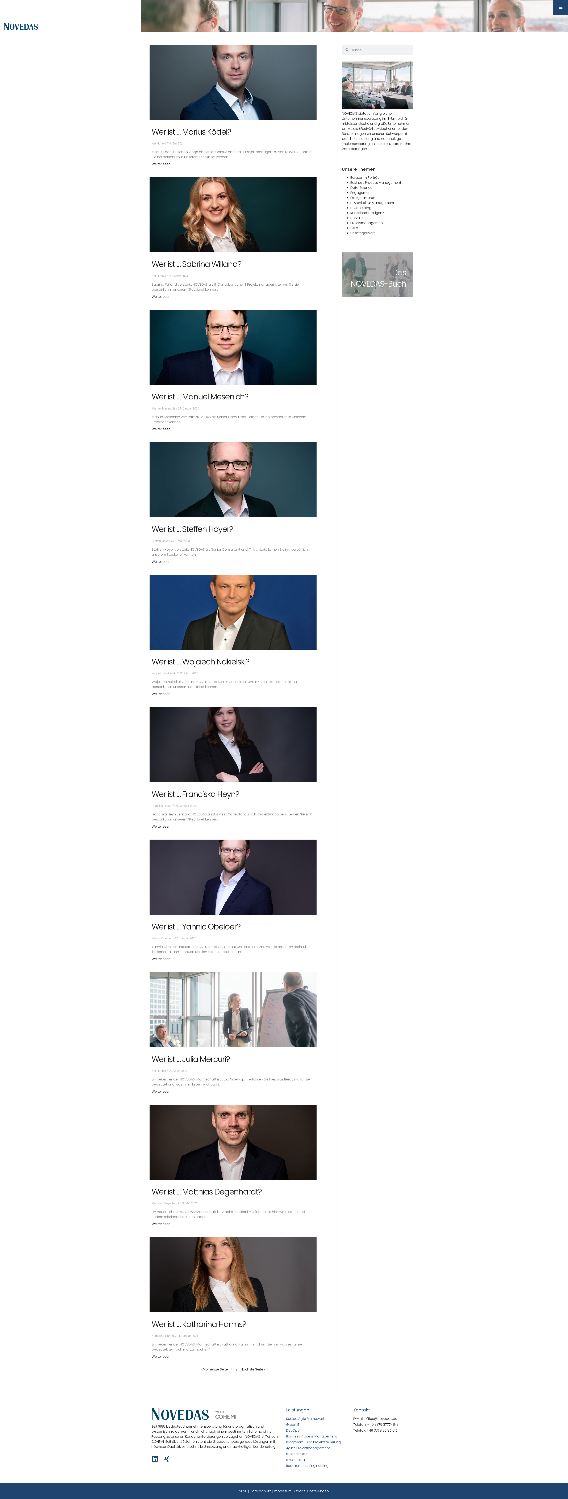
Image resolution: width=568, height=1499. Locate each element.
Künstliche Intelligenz (367, 212)
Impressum (283, 1491)
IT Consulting (360, 207)
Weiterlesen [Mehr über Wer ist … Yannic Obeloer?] (161, 959)
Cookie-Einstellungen (311, 1491)
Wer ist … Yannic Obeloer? (196, 926)
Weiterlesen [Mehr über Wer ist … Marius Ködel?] (161, 164)
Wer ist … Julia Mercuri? (191, 1059)
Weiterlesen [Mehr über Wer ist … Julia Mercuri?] (161, 1091)
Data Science (361, 187)
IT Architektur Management (372, 202)
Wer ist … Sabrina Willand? (196, 264)
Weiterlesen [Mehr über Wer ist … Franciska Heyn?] (161, 826)
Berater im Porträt (364, 177)
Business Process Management (375, 182)
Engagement (361, 192)
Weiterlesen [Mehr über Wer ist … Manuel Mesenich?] (161, 429)
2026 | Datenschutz (255, 1491)
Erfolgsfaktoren (362, 197)
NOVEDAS (358, 217)
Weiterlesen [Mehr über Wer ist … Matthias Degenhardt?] (161, 1224)
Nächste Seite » (253, 1369)
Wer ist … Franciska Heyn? (195, 794)
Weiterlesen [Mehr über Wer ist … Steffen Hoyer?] (161, 561)
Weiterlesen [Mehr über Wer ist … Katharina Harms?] (161, 1356)
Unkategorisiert (362, 233)
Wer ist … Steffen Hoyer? (192, 529)
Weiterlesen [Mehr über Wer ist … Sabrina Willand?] (161, 296)
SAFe (354, 228)
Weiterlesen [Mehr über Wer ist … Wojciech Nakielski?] (161, 694)
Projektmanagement (367, 223)
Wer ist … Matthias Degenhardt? (207, 1191)
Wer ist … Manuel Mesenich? (200, 396)
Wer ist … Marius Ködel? (191, 131)
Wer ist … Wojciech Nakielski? (200, 661)
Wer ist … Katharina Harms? (199, 1324)
